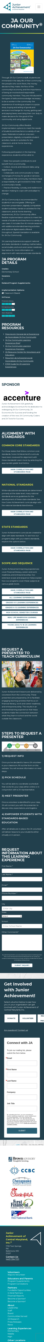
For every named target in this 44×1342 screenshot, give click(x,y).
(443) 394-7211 (12, 1259)
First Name (7, 866)
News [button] (10, 1325)
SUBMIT (21, 1131)
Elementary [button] (13, 1331)
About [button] (11, 1305)
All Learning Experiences (22, 598)
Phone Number (9, 893)
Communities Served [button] (17, 1316)
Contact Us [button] (12, 1257)
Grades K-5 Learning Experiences (22, 603)
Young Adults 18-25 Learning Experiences (22, 626)
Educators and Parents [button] (20, 1279)
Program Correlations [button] (18, 1284)
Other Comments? (10, 932)
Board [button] (10, 1313)
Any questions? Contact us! (16, 1030)
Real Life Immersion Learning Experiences (22, 618)
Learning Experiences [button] (19, 1328)
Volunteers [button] (14, 1272)
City (3, 904)
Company (11, 1092)
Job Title (11, 1103)
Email (5, 885)
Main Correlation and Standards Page (22, 470)
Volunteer (27, 1018)
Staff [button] (10, 1311)
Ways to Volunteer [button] (16, 1275)
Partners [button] (12, 1288)
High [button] (10, 1337)
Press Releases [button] (14, 1322)
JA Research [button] (13, 1319)
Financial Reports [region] (16, 1296)
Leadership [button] (13, 1308)
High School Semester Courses (22, 612)
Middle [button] (11, 1334)
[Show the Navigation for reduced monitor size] (39, 7)
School (5, 921)
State (4, 912)
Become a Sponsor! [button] (17, 1299)
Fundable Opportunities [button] (19, 1290)
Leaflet (18, 1144)
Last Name (7, 874)
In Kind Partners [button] (15, 1293)
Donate (11, 1018)
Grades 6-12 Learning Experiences (22, 607)
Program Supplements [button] (18, 1281)
